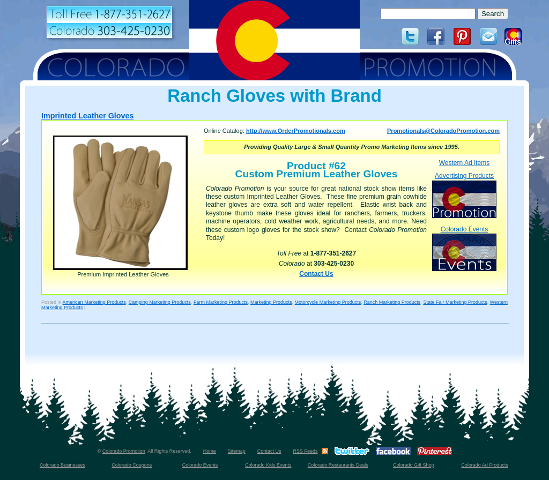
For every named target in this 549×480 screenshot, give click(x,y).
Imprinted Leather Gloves (87, 115)
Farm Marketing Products (221, 302)
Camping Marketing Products (160, 302)
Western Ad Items (464, 163)
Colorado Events (464, 248)
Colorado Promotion (123, 451)
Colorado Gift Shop (413, 465)
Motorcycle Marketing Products (328, 302)
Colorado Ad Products (484, 465)
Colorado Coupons (132, 465)
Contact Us (316, 274)
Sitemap (237, 451)
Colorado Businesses (62, 465)
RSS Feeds (305, 451)
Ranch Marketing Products (391, 302)
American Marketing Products (94, 302)
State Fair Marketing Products (455, 302)
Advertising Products (464, 195)
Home (209, 451)
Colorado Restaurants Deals (338, 465)
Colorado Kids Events (268, 465)
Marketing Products (271, 302)
